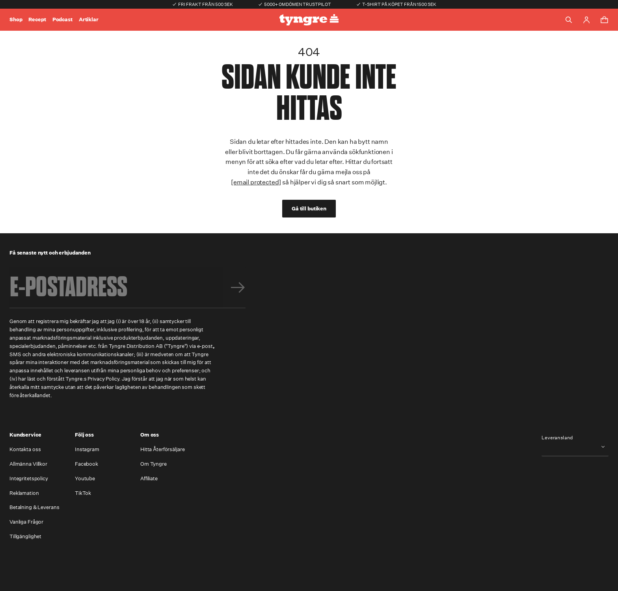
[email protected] (256, 182)
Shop (15, 19)
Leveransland (557, 437)
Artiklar (89, 19)
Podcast (62, 19)
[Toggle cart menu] (604, 19)
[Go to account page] (586, 20)
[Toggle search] (568, 19)
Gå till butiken (309, 208)
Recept (37, 19)
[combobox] (575, 446)
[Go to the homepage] (309, 20)
